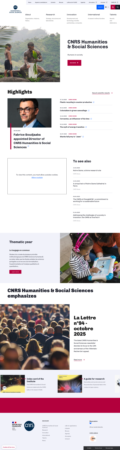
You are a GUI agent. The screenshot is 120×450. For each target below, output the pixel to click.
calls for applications (71, 425)
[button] (9, 447)
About (33, 19)
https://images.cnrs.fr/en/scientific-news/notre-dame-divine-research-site (92, 170)
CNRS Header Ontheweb (113, 7)
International (96, 18)
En (106, 7)
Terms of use (98, 448)
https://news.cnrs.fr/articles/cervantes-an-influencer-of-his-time (86, 117)
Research (54, 19)
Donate (100, 7)
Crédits (89, 448)
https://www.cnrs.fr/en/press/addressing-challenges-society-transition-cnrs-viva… (92, 216)
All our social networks (96, 427)
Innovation (75, 20)
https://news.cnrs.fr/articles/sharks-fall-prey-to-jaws (86, 135)
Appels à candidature (41, 2)
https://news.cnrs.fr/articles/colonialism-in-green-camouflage (86, 109)
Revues (61, 2)
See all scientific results (101, 93)
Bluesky (90, 423)
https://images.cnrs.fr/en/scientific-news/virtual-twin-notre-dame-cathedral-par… (92, 185)
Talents (113, 20)
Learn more (15, 272)
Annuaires (92, 2)
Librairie (53, 2)
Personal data (109, 448)
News (29, 2)
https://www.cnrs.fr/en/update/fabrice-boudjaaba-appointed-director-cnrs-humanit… (29, 123)
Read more (73, 62)
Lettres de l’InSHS (72, 2)
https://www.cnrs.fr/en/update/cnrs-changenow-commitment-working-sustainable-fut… (92, 200)
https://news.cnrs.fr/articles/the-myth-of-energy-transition (86, 126)
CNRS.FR (113, 2)
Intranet (103, 2)
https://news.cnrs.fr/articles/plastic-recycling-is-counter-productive (86, 101)
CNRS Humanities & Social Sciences (50, 426)
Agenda (83, 2)
